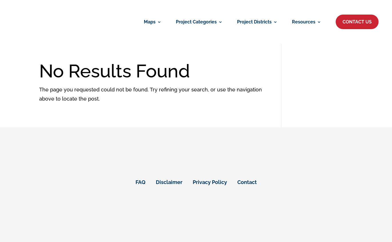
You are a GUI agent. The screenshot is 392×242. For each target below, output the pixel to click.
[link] (152, 22)
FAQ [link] (141, 182)
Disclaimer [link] (169, 182)
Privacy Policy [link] (210, 182)
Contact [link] (247, 182)
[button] (357, 22)
